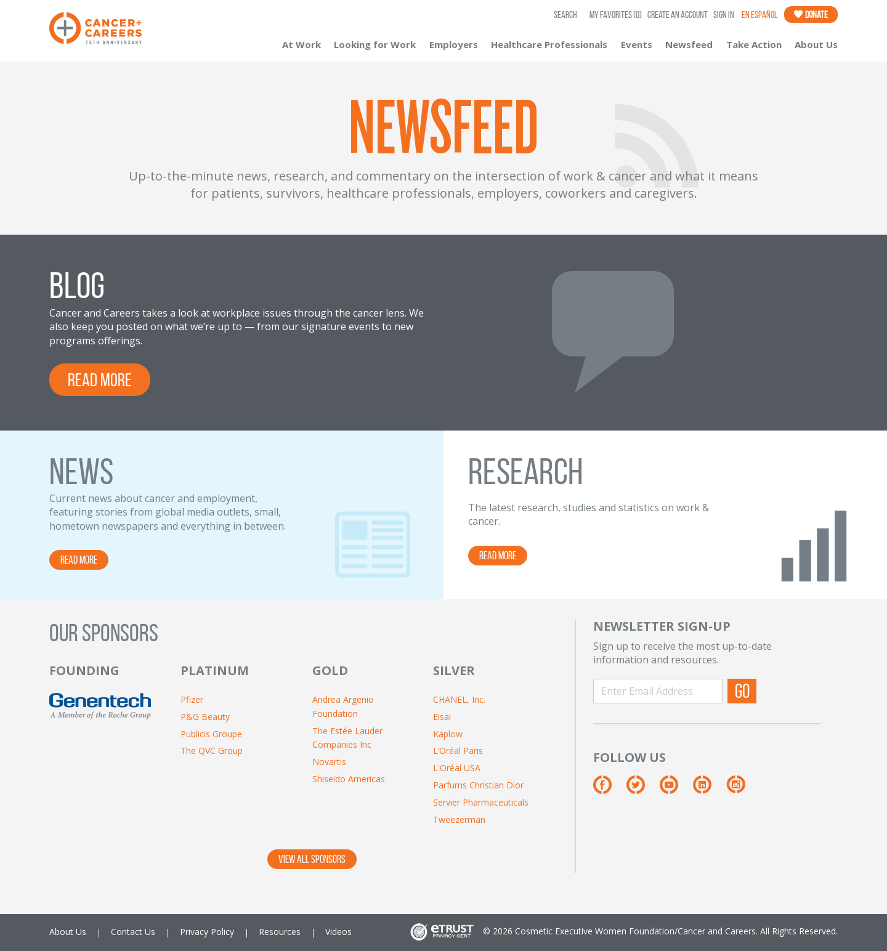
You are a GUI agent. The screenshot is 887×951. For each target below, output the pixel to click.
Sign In (723, 14)
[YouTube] (676, 789)
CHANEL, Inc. (459, 699)
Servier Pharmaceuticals (481, 802)
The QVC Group (211, 750)
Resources (280, 931)
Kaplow (448, 734)
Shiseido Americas (348, 779)
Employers (453, 44)
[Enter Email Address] (658, 691)
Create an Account (677, 14)
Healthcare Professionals (549, 44)
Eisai (442, 716)
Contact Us (133, 931)
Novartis (329, 761)
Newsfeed (689, 44)
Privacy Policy (207, 931)
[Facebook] (609, 789)
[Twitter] (642, 789)
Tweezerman (459, 819)
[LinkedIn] (709, 789)
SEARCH (565, 14)
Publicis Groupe (211, 734)
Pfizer (191, 699)
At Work (301, 44)
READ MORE (100, 380)
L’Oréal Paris (458, 750)
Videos (338, 931)
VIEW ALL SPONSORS (312, 859)
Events (636, 44)
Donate (811, 14)
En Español (759, 14)
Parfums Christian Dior (478, 785)
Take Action (754, 44)
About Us (816, 44)
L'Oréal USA (456, 768)
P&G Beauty (205, 716)
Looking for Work (375, 44)
